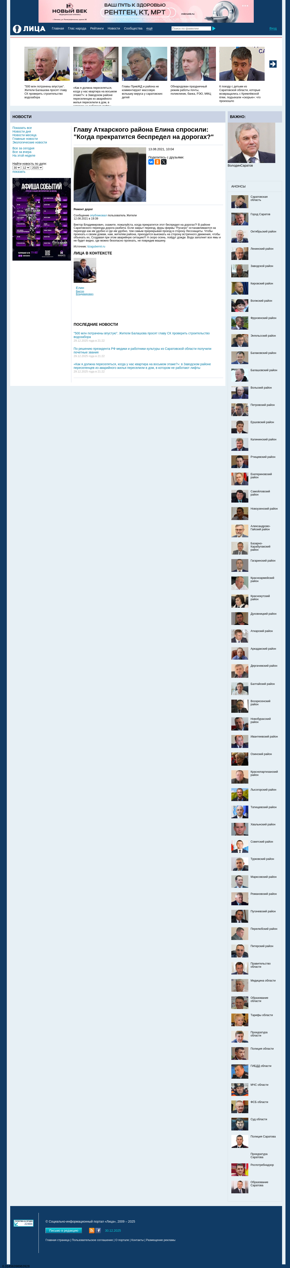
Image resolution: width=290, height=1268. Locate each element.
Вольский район (261, 387)
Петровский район (263, 405)
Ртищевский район (263, 457)
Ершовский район (262, 422)
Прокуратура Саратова (259, 1155)
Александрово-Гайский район (261, 528)
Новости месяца (24, 135)
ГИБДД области (261, 1066)
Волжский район (261, 300)
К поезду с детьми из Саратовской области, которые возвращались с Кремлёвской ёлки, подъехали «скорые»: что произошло (240, 94)
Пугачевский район (263, 911)
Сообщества (133, 28)
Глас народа (77, 28)
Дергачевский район (264, 665)
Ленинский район (262, 248)
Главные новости (25, 139)
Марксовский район (264, 876)
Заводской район (262, 266)
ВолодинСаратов (240, 165)
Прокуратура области (259, 1034)
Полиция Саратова (263, 1136)
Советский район (262, 841)
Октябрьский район (263, 231)
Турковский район (262, 859)
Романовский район (264, 893)
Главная (58, 28)
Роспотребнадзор (262, 1165)
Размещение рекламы (161, 1240)
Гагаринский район (263, 560)
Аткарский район (262, 631)
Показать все (22, 128)
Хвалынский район (263, 824)
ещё (149, 28)
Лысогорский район (263, 789)
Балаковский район (263, 353)
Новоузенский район (264, 508)
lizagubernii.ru (96, 246)
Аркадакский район (263, 648)
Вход (273, 28)
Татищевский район (264, 807)
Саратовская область (259, 198)
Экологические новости (29, 142)
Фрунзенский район (263, 318)
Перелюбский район (264, 928)
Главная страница (58, 1240)
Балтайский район (263, 684)
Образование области (259, 999)
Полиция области (262, 1048)
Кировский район (262, 283)
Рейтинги (97, 28)
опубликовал (98, 215)
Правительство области (261, 965)
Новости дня (21, 131)
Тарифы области (262, 1015)
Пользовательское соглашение (92, 1240)
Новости (114, 28)
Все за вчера (21, 152)
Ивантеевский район (264, 736)
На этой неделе (23, 155)
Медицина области (263, 980)
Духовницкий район (263, 613)
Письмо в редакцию (63, 1230)
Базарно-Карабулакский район (260, 546)
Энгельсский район (263, 335)
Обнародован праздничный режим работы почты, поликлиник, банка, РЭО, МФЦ (191, 90)
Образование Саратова (259, 1184)
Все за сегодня (23, 148)
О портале (122, 1240)
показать (18, 171)
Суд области (259, 1119)
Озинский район (261, 754)
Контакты (137, 1240)
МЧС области (259, 1084)
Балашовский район (264, 370)
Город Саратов (260, 214)
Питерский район (262, 946)
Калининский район (263, 439)
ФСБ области (259, 1102)
